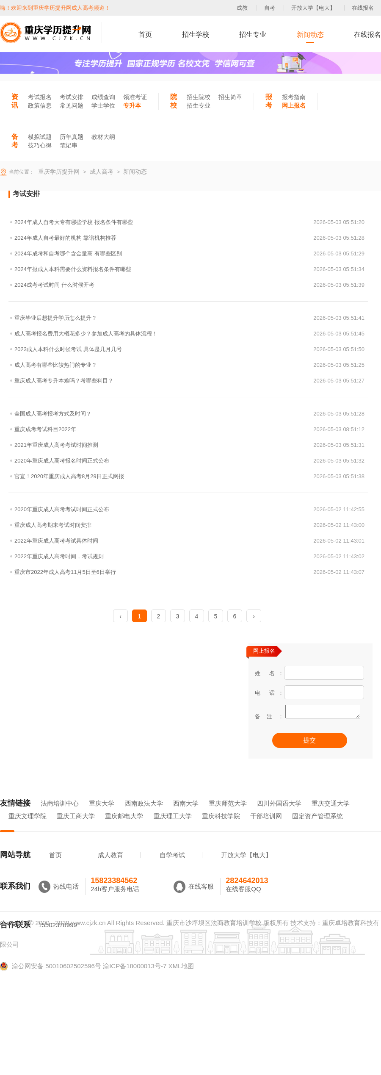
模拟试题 (40, 136)
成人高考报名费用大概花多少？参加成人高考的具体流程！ (189, 333)
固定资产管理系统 (317, 827)
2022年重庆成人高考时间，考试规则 (189, 556)
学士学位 (103, 105)
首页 (145, 34)
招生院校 (198, 97)
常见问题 (71, 105)
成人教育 (110, 867)
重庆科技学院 (221, 827)
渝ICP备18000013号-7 (134, 977)
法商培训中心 (60, 815)
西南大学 (186, 815)
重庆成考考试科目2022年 (189, 429)
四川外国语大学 (279, 815)
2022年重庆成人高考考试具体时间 (189, 541)
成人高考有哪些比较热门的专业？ (189, 365)
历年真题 (71, 136)
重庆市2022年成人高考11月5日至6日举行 (189, 572)
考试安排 (71, 97)
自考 (269, 8)
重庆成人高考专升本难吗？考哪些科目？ (189, 380)
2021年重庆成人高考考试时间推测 (189, 445)
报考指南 (294, 97)
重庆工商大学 (76, 827)
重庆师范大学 (228, 815)
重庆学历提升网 (58, 171)
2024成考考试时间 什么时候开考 (189, 285)
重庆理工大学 (173, 827)
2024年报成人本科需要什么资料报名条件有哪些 (189, 269)
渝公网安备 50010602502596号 (50, 978)
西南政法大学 (144, 815)
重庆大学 (101, 815)
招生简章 (230, 97)
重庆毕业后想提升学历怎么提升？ (189, 318)
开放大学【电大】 (313, 8)
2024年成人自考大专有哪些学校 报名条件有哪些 (189, 222)
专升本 (132, 105)
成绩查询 (103, 97)
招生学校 (195, 34)
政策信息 (40, 105)
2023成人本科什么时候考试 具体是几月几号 (189, 349)
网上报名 (294, 105)
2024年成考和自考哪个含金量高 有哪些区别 (189, 253)
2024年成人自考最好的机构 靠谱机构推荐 (189, 238)
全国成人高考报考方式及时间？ (189, 413)
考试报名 (40, 97)
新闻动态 (310, 34)
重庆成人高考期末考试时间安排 (189, 525)
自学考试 (172, 867)
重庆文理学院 (27, 827)
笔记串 (68, 145)
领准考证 (135, 97)
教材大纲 (103, 136)
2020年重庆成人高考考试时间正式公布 (189, 509)
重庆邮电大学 (124, 827)
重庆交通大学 (331, 815)
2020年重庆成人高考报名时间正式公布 (189, 460)
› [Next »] (254, 616)
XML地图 (181, 977)
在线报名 (363, 8)
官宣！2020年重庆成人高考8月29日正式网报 (189, 476)
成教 (242, 8)
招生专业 (252, 34)
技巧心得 (40, 145)
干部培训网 (266, 827)
